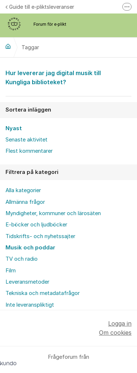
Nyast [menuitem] (13, 128)
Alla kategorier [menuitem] (23, 190)
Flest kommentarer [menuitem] (29, 151)
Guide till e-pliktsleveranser (39, 7)
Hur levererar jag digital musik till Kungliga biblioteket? (68, 77)
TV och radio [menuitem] (21, 259)
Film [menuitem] (10, 270)
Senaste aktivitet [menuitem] (26, 139)
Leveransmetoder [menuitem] (27, 282)
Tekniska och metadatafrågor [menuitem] (42, 293)
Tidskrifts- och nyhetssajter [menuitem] (40, 236)
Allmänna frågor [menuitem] (25, 202)
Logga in (120, 323)
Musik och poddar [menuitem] (30, 247)
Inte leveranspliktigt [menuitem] (29, 305)
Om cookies (115, 332)
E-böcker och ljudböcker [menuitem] (36, 224)
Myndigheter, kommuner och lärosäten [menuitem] (53, 213)
